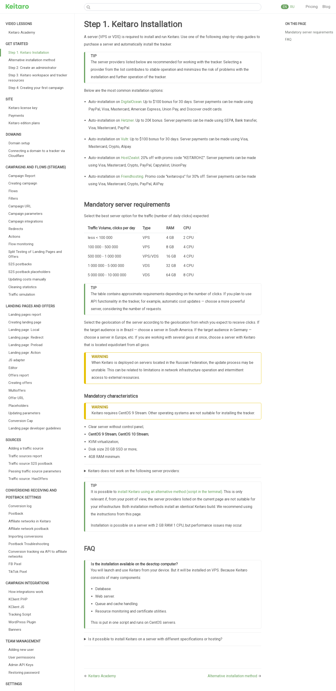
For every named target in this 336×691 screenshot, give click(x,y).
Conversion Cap (20, 421)
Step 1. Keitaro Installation (28, 52)
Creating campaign (22, 183)
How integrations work (25, 592)
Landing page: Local (23, 330)
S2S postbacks (20, 264)
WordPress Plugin (22, 622)
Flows (13, 191)
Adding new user (21, 650)
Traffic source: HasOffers (28, 479)
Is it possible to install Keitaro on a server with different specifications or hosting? (155, 639)
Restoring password (23, 672)
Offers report (18, 375)
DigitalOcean (131, 101)
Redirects (15, 229)
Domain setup (19, 143)
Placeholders (18, 406)
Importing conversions (25, 536)
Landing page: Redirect (25, 337)
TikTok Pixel (17, 572)
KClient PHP (18, 599)
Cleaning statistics (22, 287)
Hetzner (127, 120)
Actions (14, 236)
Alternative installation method (31, 60)
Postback (15, 513)
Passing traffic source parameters (34, 471)
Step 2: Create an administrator (32, 68)
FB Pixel (14, 564)
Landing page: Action (24, 353)
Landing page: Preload (25, 345)
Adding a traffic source (25, 448)
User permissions (21, 657)
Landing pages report (24, 314)
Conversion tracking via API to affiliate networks (37, 554)
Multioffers (17, 390)
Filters (13, 198)
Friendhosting (132, 176)
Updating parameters (24, 413)
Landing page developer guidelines (34, 428)
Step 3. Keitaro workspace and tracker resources (37, 77)
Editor (13, 368)
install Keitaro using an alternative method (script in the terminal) (170, 491)
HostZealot (130, 158)
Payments (16, 115)
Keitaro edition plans (24, 123)
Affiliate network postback (28, 529)
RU (292, 7)
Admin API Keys (20, 665)
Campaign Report (21, 176)
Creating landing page (24, 322)
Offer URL (16, 398)
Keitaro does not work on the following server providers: (134, 471)
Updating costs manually (27, 279)
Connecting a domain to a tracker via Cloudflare (36, 153)
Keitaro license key (22, 108)
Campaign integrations (25, 221)
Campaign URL (19, 206)
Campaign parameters (25, 214)
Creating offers (20, 383)
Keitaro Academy (21, 32)
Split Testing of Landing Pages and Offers (35, 254)
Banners (14, 629)
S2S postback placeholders (29, 272)
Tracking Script (19, 614)
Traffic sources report (25, 456)
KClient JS (16, 607)
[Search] (172, 7)
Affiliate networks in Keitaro (29, 521)
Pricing (312, 6)
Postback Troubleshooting (28, 544)
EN (285, 7)
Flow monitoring (20, 244)
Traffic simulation (21, 294)
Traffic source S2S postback (30, 463)
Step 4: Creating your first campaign (35, 88)
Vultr (124, 139)
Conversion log (20, 506)
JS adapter (16, 360)
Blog (326, 6)
